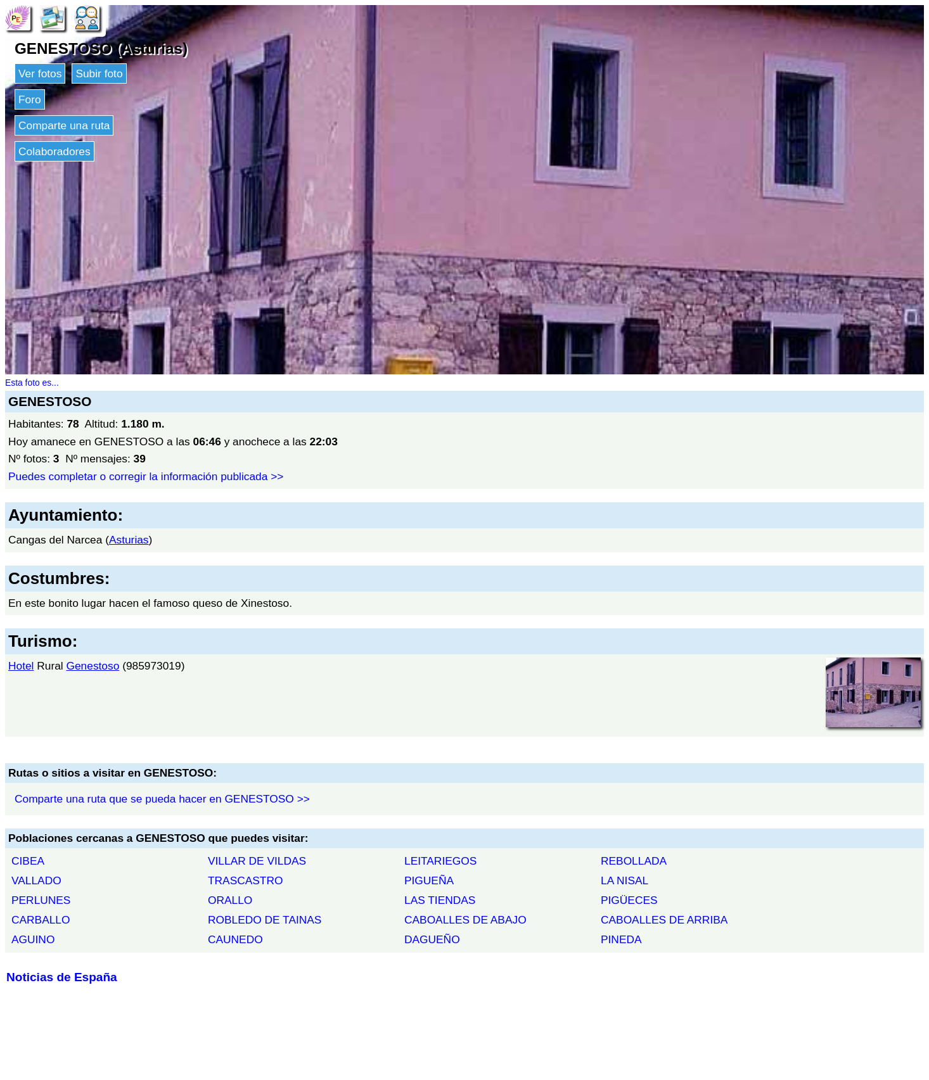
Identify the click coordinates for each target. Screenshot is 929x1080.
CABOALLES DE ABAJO (465, 919)
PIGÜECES (629, 900)
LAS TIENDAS (439, 900)
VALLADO (36, 880)
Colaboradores (54, 151)
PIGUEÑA (429, 880)
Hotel (21, 665)
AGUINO (32, 939)
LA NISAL (624, 880)
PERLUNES (40, 900)
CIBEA (27, 860)
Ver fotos (39, 73)
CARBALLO (40, 919)
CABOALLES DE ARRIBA (664, 919)
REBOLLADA (634, 860)
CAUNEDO (235, 939)
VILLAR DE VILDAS (257, 860)
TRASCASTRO (245, 880)
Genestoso (93, 665)
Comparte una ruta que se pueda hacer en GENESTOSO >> (162, 798)
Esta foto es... (32, 383)
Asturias (129, 539)
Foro (29, 99)
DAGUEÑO (432, 939)
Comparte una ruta (64, 125)
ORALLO (230, 900)
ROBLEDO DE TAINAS (264, 919)
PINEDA (621, 939)
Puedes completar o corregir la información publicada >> (145, 476)
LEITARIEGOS (440, 860)
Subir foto (98, 73)
